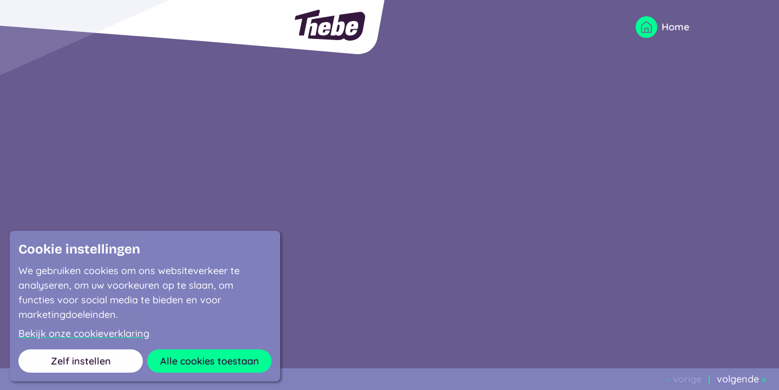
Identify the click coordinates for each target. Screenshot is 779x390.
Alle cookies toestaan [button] (209, 361)
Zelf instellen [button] (81, 361)
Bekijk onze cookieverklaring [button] (83, 334)
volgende (741, 379)
